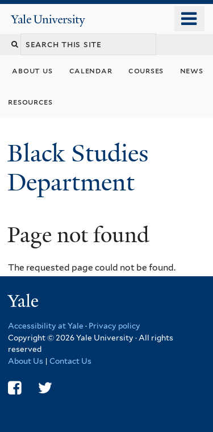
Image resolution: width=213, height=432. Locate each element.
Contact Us (70, 360)
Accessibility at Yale (45, 325)
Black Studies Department (77, 167)
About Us (25, 360)
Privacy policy (114, 325)
